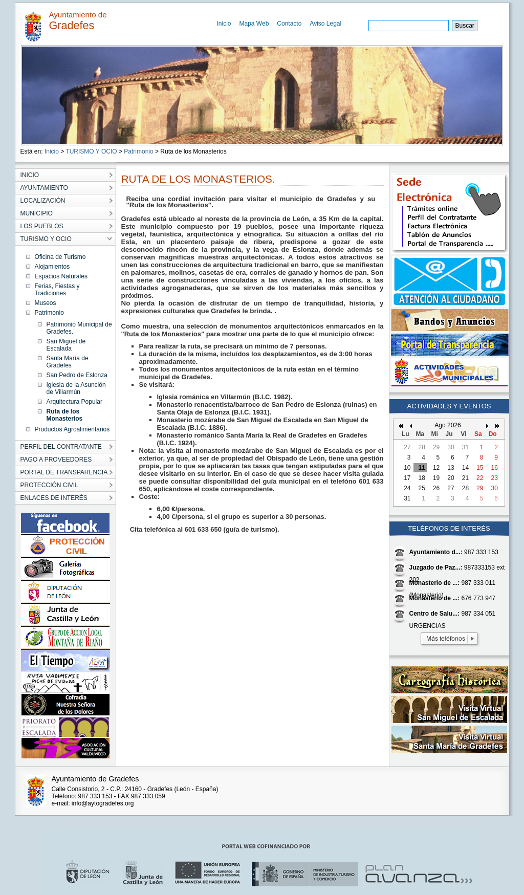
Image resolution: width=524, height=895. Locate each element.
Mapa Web (254, 23)
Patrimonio (138, 151)
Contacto (289, 23)
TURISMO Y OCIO (91, 151)
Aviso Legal (325, 23)
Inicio (224, 23)
